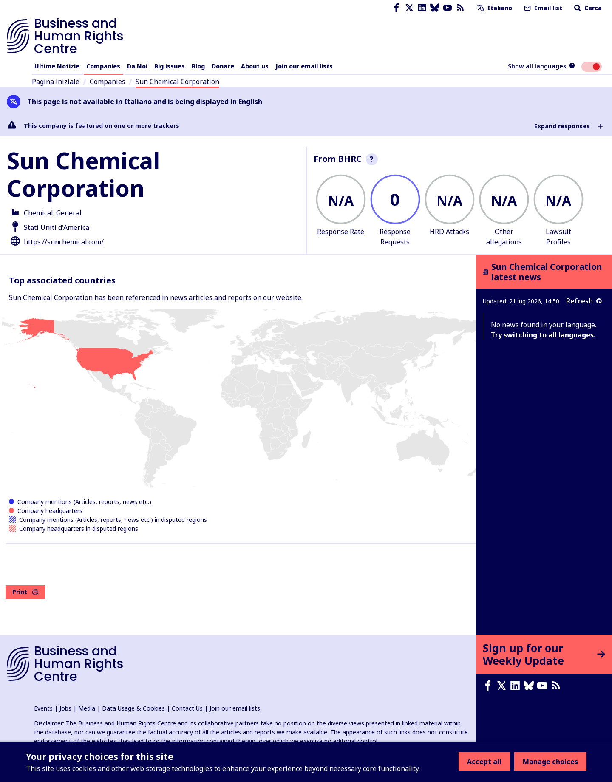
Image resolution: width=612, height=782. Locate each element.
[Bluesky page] (435, 7)
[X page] (409, 7)
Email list (542, 8)
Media (86, 708)
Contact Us (187, 708)
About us (255, 66)
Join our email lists (304, 66)
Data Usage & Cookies (133, 708)
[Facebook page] (396, 7)
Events (43, 708)
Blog (198, 66)
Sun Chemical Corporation (177, 81)
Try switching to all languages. (543, 335)
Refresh (584, 301)
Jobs (65, 708)
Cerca (587, 8)
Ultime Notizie (56, 66)
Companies (103, 66)
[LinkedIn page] (422, 7)
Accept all (484, 761)
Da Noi (137, 66)
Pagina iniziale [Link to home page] (55, 81)
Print (25, 592)
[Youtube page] (447, 7)
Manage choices (550, 761)
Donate (223, 66)
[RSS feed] (460, 7)
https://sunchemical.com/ (64, 241)
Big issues (169, 66)
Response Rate (340, 231)
